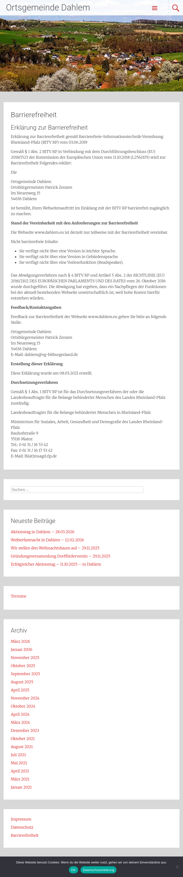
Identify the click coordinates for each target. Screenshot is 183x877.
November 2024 (25, 698)
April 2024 (20, 714)
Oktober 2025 (23, 665)
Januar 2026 (21, 649)
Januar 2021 (21, 787)
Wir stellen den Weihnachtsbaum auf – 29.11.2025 (55, 548)
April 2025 (20, 690)
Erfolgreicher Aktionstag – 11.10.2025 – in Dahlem (56, 564)
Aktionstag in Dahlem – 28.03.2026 (42, 531)
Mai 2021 (19, 762)
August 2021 (22, 746)
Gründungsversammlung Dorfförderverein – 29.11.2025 (60, 556)
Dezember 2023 (25, 730)
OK (73, 870)
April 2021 (20, 771)
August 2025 (22, 681)
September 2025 (25, 673)
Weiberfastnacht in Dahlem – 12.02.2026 (47, 539)
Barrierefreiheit (25, 835)
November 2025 (25, 657)
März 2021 (20, 779)
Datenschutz (22, 827)
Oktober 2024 (23, 706)
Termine (18, 596)
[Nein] (177, 866)
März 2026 (20, 641)
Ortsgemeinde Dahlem (48, 8)
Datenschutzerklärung (98, 870)
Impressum (21, 819)
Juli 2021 (18, 754)
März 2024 (20, 722)
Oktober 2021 (23, 738)
